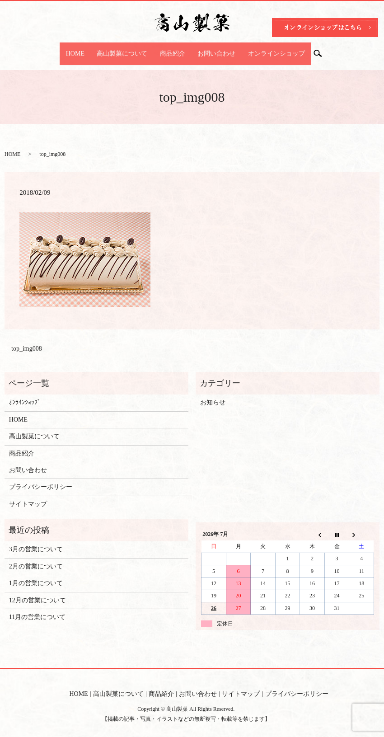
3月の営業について (36, 540)
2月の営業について (36, 557)
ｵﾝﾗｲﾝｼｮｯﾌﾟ (25, 393)
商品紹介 (172, 49)
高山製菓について (128, 49)
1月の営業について (36, 574)
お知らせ (212, 393)
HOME (87, 49)
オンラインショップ (264, 49)
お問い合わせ (210, 49)
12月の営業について (37, 591)
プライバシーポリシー (40, 478)
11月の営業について (37, 608)
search (307, 49)
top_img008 (26, 340)
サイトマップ (28, 495)
